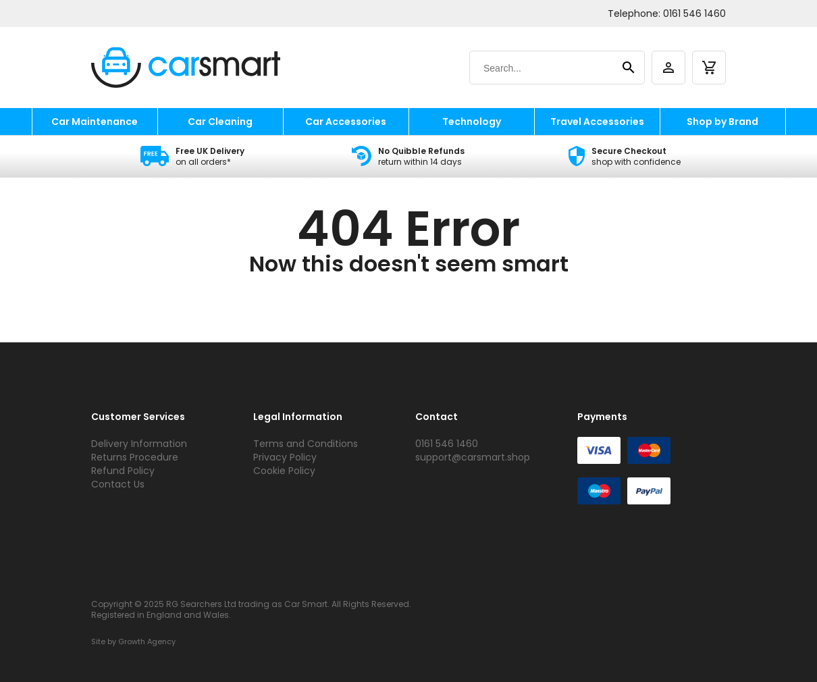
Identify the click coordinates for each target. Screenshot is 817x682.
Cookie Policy (284, 470)
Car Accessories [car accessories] (345, 121)
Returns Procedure (134, 457)
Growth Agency (147, 641)
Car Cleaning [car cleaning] (220, 121)
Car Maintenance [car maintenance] (94, 121)
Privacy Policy (285, 457)
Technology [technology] (471, 121)
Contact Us (117, 484)
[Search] (544, 68)
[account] (668, 67)
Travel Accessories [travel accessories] (597, 121)
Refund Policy (123, 470)
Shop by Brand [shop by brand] (722, 121)
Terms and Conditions (305, 443)
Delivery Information (139, 443)
